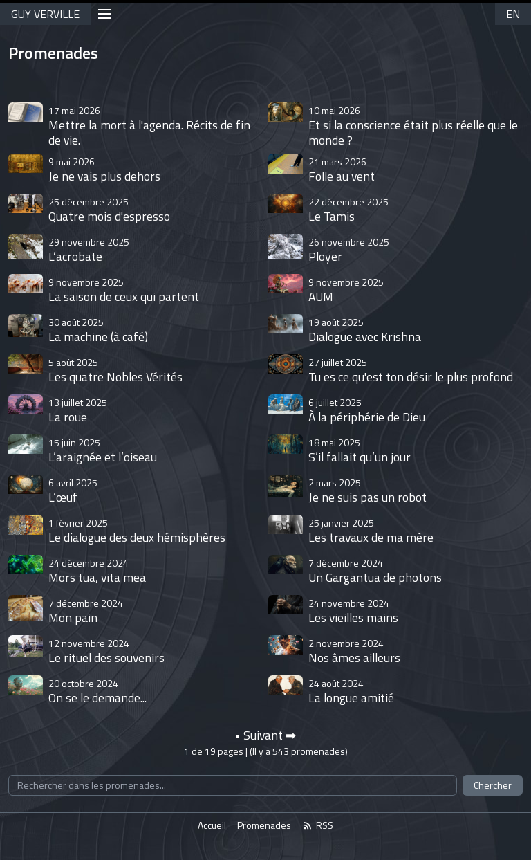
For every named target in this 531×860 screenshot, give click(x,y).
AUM (346, 289)
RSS (317, 825)
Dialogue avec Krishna (364, 330)
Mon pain (85, 610)
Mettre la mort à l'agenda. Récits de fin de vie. (149, 125)
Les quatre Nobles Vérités (115, 370)
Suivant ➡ (269, 735)
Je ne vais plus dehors (104, 169)
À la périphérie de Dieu (366, 410)
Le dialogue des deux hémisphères (136, 530)
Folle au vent (341, 169)
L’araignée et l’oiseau (102, 450)
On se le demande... (97, 691)
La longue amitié (351, 691)
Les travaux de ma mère (371, 530)
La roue (77, 410)
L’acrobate (88, 249)
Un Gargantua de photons (375, 570)
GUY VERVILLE (45, 14)
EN (513, 14)
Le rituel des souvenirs (106, 651)
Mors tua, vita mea (97, 570)
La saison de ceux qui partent (123, 289)
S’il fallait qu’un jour (359, 450)
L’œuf (72, 490)
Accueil (212, 825)
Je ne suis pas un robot (367, 490)
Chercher (493, 785)
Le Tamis (348, 209)
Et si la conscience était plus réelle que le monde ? (413, 125)
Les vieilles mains (353, 610)
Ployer (348, 249)
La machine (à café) (98, 330)
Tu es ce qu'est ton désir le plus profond (410, 370)
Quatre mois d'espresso (109, 209)
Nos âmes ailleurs (354, 651)
